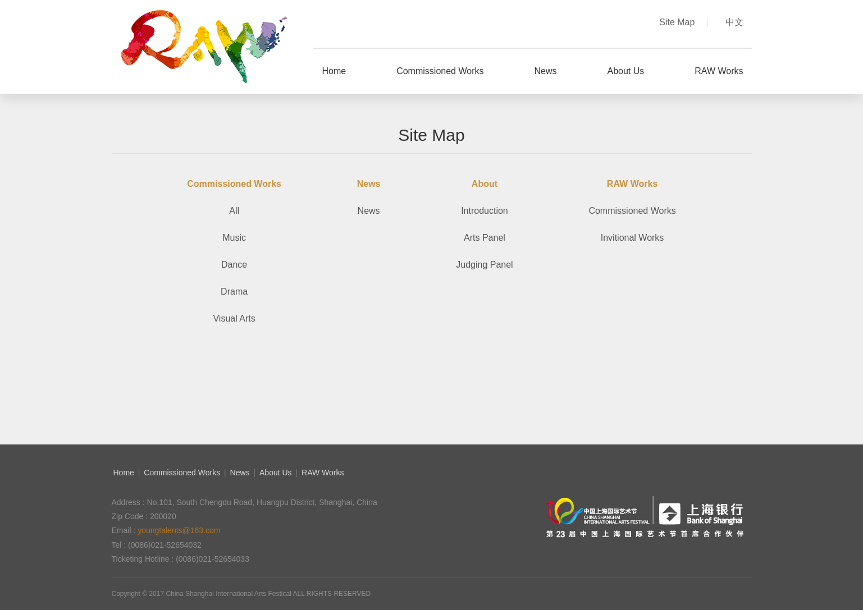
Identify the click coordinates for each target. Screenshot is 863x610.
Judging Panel (484, 264)
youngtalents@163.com (179, 530)
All (234, 210)
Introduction (484, 210)
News (369, 210)
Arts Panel (484, 237)
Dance (234, 264)
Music (234, 237)
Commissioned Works (631, 210)
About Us (275, 472)
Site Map (683, 22)
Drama (234, 291)
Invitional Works (632, 237)
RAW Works (323, 472)
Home (123, 472)
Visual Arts (234, 318)
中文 (734, 22)
